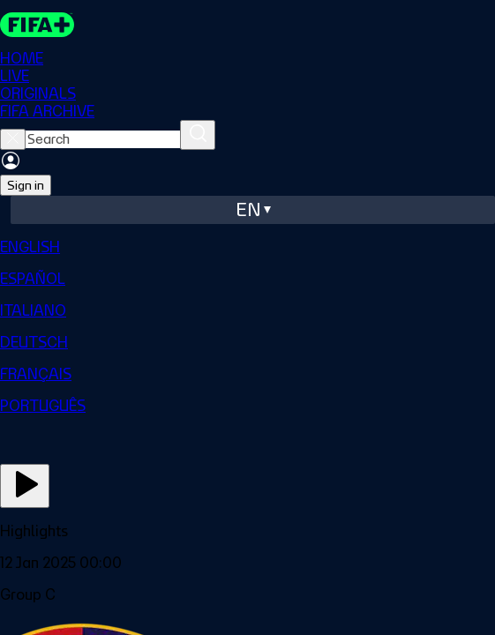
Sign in (25, 185)
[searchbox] (103, 139)
